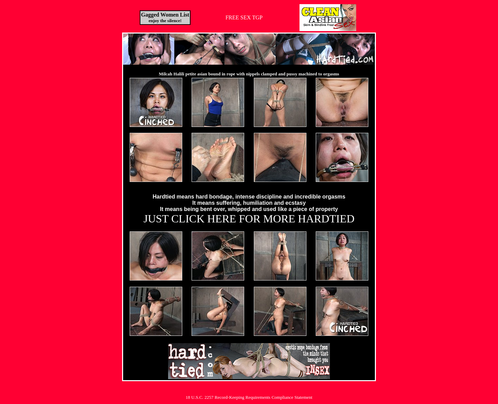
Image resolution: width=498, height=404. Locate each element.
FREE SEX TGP (243, 17)
